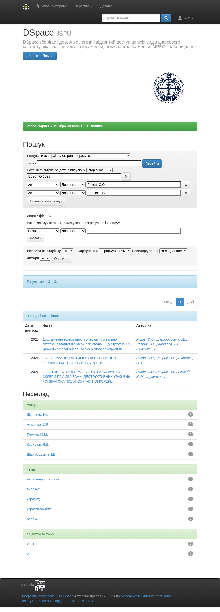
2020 (30, 554)
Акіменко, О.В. (38, 424)
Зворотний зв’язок (79, 601)
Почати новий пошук (46, 201)
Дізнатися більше (39, 56)
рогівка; (33, 519)
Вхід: (185, 18)
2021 (30, 544)
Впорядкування (145, 251)
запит (31, 163)
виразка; (33, 489)
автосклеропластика (43, 479)
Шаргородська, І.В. (171, 339)
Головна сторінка (51, 6)
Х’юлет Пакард (50, 601)
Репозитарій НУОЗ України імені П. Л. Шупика (65, 126)
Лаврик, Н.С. (146, 344)
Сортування (88, 251)
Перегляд (83, 6)
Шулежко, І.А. (147, 349)
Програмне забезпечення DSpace (47, 596)
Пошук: (33, 156)
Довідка (106, 6)
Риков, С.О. (145, 339)
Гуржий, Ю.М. (37, 434)
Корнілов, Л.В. (169, 344)
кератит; (33, 499)
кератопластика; (39, 509)
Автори (33, 258)
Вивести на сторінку (44, 251)
